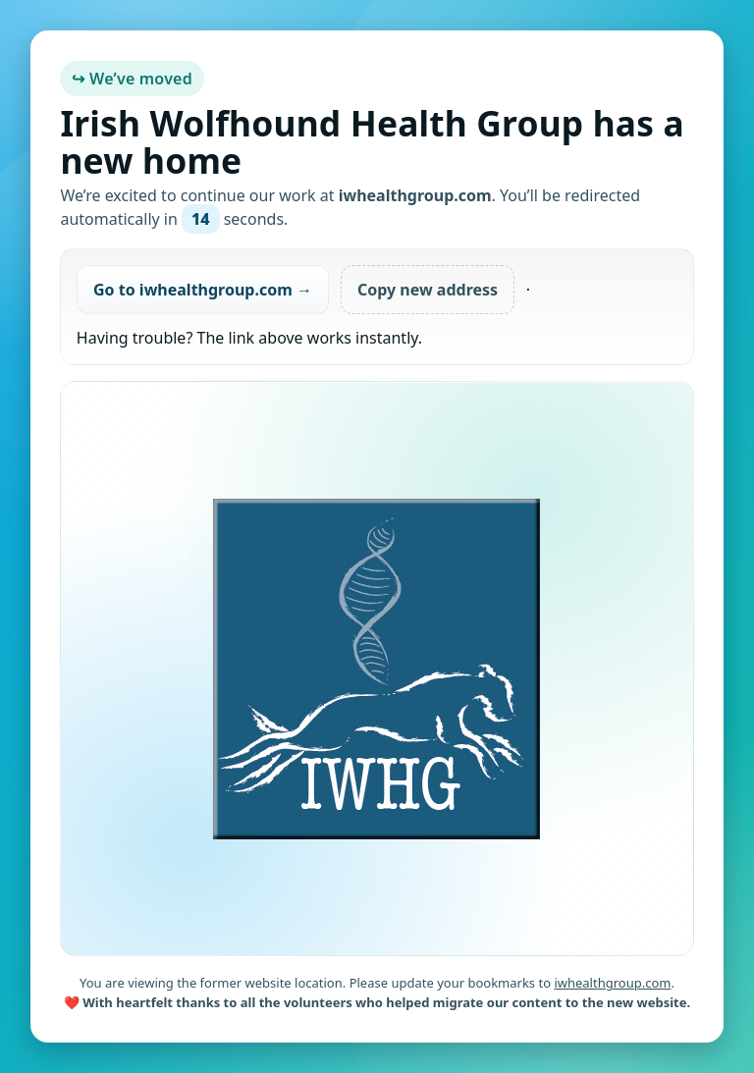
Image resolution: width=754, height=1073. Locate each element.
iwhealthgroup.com (612, 983)
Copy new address (427, 289)
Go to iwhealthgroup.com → (202, 289)
